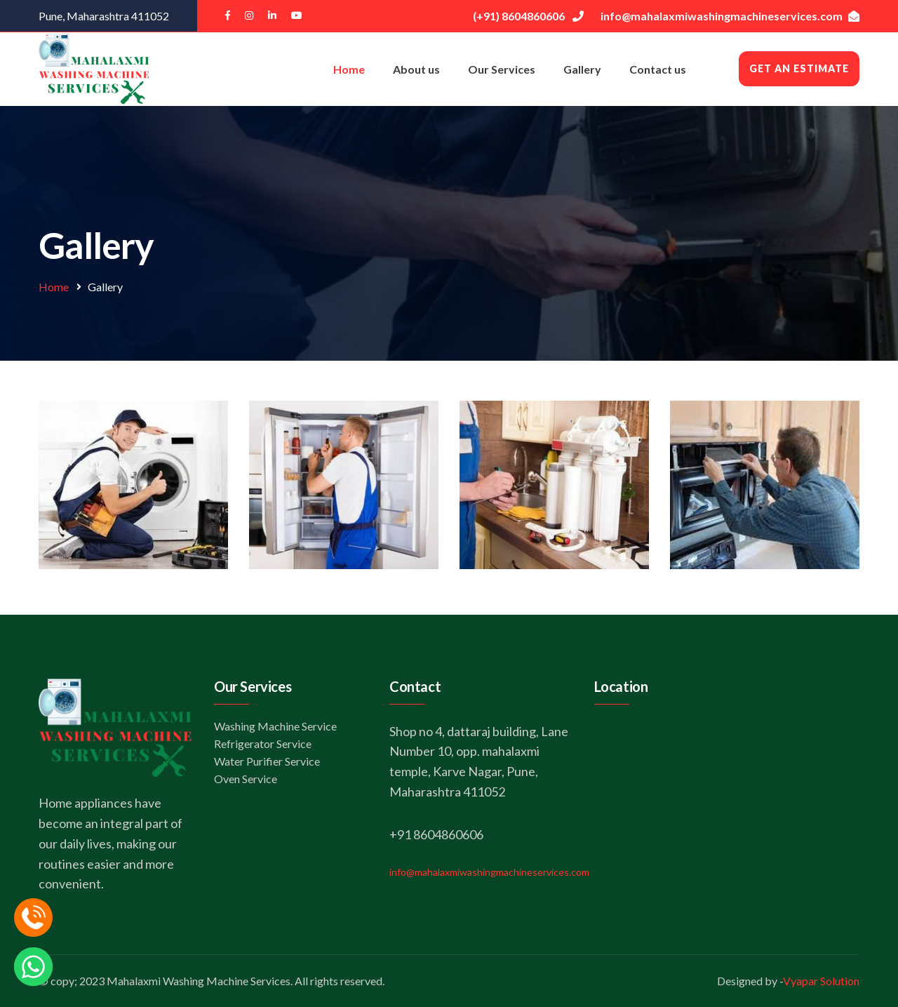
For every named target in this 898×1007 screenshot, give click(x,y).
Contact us (657, 69)
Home (349, 69)
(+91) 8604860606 (528, 15)
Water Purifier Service (267, 761)
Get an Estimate (799, 68)
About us (416, 69)
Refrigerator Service (262, 743)
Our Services (501, 69)
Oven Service (245, 778)
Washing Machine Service (275, 726)
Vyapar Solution (821, 980)
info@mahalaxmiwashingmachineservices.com (730, 15)
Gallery (582, 69)
